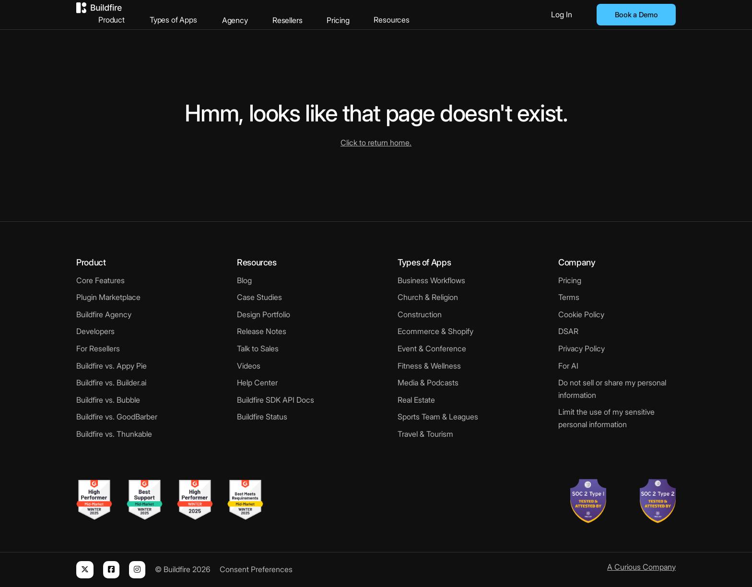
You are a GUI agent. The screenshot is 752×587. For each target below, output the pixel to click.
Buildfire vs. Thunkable (114, 434)
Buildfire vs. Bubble (108, 400)
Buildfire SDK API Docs (275, 400)
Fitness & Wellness (429, 366)
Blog (244, 280)
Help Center (257, 382)
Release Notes (261, 331)
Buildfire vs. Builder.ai (111, 382)
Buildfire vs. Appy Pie (111, 366)
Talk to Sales (258, 348)
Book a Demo (636, 14)
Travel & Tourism (425, 434)
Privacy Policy (581, 348)
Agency (279, 14)
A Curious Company (641, 567)
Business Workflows (431, 280)
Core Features (100, 280)
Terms (568, 297)
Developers (95, 331)
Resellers (331, 14)
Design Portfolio (263, 314)
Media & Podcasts (428, 382)
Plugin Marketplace (108, 297)
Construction (420, 314)
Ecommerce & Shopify (435, 331)
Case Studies (259, 297)
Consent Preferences (256, 569)
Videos (248, 366)
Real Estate (416, 400)
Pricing (381, 14)
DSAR (568, 331)
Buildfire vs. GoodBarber (116, 416)
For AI (568, 366)
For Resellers (98, 348)
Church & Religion (428, 297)
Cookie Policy (581, 314)
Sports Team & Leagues (438, 416)
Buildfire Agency (103, 314)
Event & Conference (432, 348)
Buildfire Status (262, 416)
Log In (561, 14)
